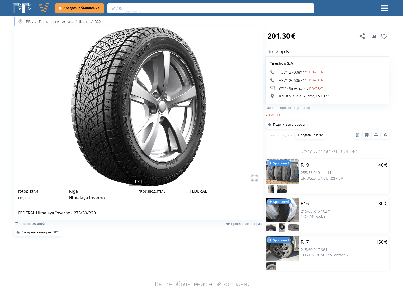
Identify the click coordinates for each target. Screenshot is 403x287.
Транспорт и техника (56, 21)
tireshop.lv (278, 51)
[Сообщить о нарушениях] (385, 135)
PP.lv (29, 21)
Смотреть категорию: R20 (37, 232)
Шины (84, 21)
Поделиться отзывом (286, 124)
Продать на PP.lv (310, 135)
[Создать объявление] (79, 8)
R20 (98, 21)
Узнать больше (277, 115)
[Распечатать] (376, 135)
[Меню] (384, 8)
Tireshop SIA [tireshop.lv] (281, 63)
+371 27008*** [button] (293, 72)
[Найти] (210, 8)
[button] (138, 106)
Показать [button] (315, 72)
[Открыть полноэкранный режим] (254, 177)
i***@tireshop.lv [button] (293, 88)
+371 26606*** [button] (293, 80)
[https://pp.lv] (31, 8)
